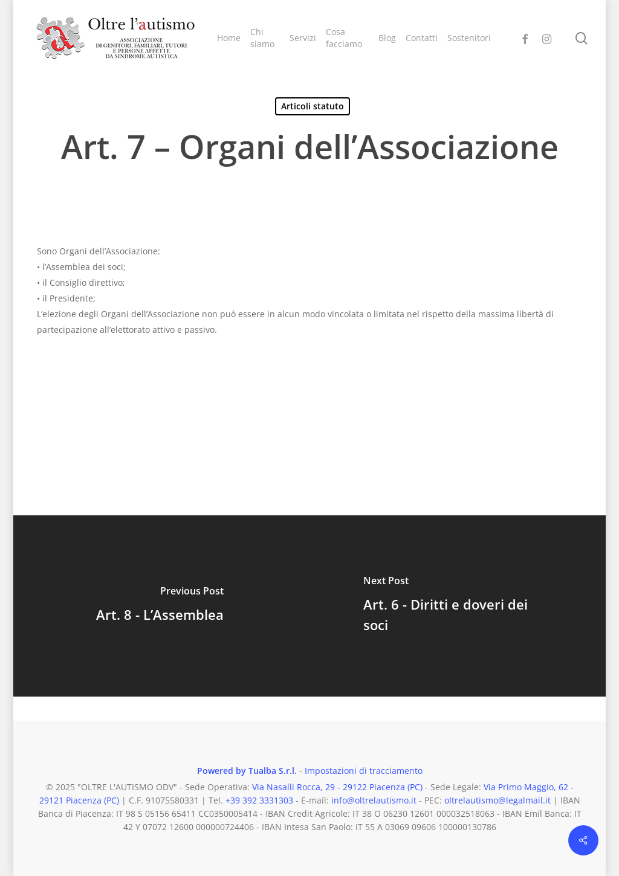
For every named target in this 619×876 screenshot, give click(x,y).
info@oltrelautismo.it (373, 800)
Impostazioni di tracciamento (364, 770)
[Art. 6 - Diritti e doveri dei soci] (459, 606)
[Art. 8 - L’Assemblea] (160, 606)
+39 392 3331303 (259, 800)
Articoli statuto (312, 106)
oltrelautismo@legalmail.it (497, 800)
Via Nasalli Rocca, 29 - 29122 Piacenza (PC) (337, 787)
